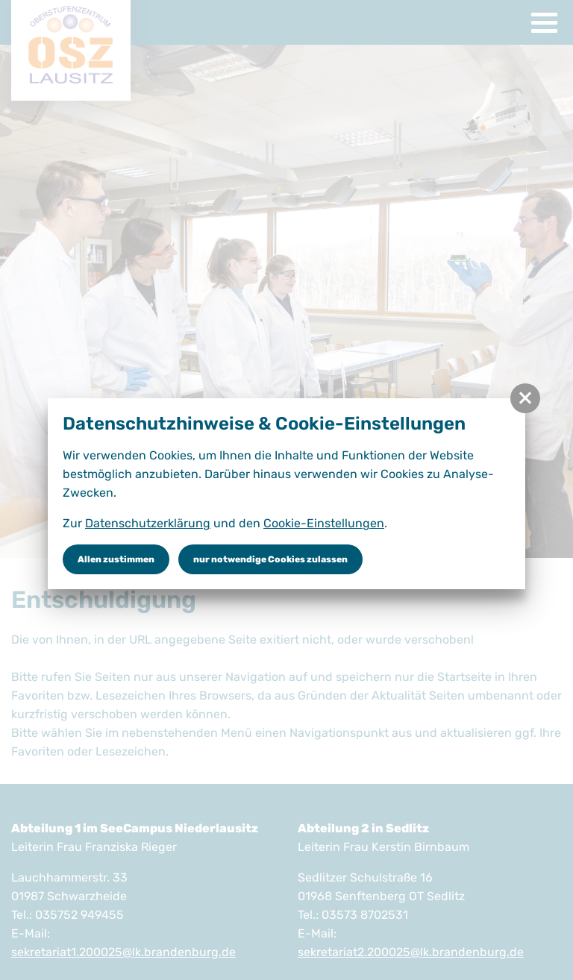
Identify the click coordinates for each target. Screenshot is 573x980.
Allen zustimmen (116, 559)
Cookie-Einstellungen (323, 523)
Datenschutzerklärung (147, 523)
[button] (525, 398)
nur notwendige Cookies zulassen (270, 559)
